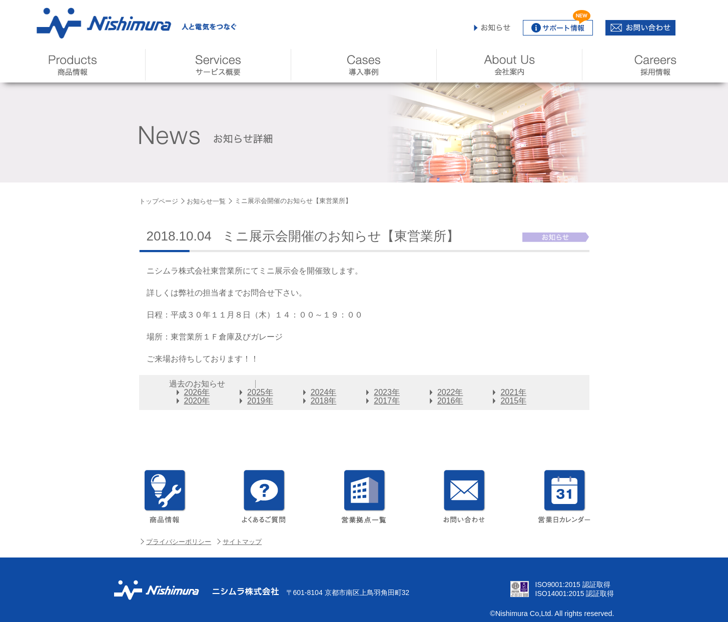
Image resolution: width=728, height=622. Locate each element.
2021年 (513, 392)
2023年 (387, 392)
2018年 (324, 400)
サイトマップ (242, 542)
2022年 (450, 392)
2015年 (513, 400)
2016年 (450, 400)
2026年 (197, 392)
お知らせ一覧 (206, 201)
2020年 (197, 400)
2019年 (260, 400)
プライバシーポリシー (178, 542)
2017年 (387, 400)
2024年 (324, 392)
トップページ (158, 201)
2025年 (260, 392)
